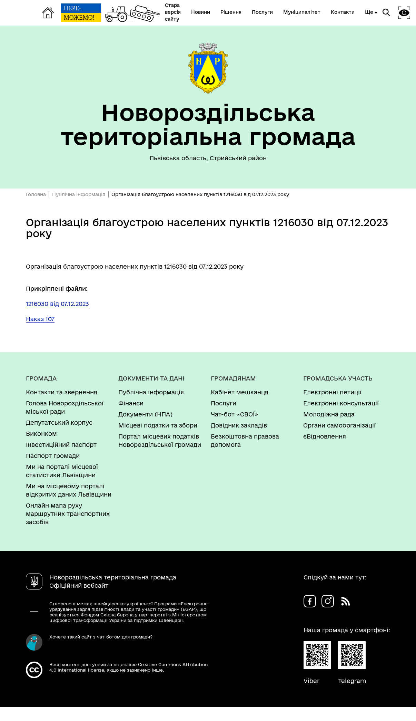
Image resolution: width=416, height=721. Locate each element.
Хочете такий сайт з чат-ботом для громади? (100, 636)
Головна (36, 194)
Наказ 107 (40, 319)
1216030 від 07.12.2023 (57, 303)
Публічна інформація (78, 194)
